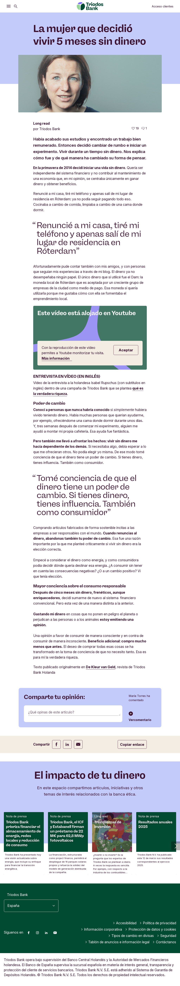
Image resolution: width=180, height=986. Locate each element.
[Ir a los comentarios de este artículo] (144, 128)
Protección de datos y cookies (150, 929)
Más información (57, 358)
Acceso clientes (162, 6)
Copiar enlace (132, 744)
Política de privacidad (158, 923)
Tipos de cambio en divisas (131, 936)
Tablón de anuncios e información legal (117, 942)
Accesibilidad (125, 923)
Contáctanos (164, 942)
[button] (175, 845)
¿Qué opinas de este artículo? (51, 712)
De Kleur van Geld (100, 667)
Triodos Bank (17, 895)
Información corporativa (101, 929)
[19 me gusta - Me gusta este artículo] (135, 128)
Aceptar (126, 350)
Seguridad (166, 936)
